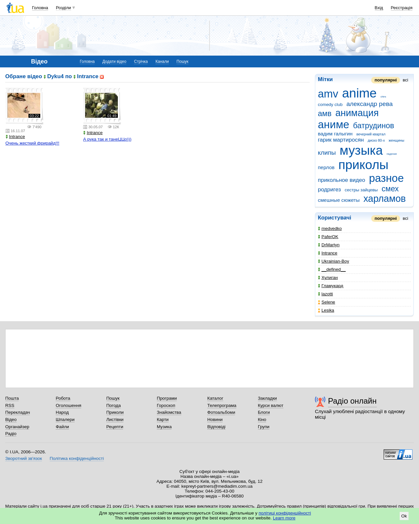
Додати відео (114, 61)
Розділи (63, 7)
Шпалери (65, 419)
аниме (333, 124)
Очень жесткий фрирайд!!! (33, 143)
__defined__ (332, 269)
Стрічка (141, 61)
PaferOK (328, 236)
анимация (356, 113)
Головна (40, 7)
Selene (326, 302)
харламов (384, 198)
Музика (164, 426)
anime (359, 93)
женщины (396, 140)
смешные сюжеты (339, 200)
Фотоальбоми (221, 412)
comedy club (330, 104)
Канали (162, 61)
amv (328, 94)
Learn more (284, 517)
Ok (404, 516)
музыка (361, 150)
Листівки (115, 419)
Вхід (379, 7)
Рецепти (114, 426)
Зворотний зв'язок (23, 458)
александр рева (369, 103)
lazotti (325, 293)
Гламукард (330, 285)
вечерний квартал (371, 134)
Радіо (10, 433)
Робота (63, 398)
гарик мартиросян (341, 140)
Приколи (115, 412)
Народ (62, 412)
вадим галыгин (335, 133)
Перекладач (17, 412)
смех (390, 188)
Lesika (326, 310)
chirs (383, 96)
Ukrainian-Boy (333, 261)
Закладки (267, 398)
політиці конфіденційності (285, 513)
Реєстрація (401, 7)
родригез (329, 189)
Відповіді (216, 426)
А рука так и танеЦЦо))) (107, 139)
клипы (327, 152)
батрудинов (373, 125)
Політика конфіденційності (77, 458)
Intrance (327, 253)
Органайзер (17, 426)
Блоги (264, 412)
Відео (11, 419)
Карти (163, 419)
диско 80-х (376, 140)
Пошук (182, 61)
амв (325, 113)
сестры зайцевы (361, 189)
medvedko (330, 228)
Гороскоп (166, 405)
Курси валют (270, 405)
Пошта (12, 398)
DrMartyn (328, 244)
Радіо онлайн (352, 400)
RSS (9, 405)
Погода (113, 405)
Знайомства (169, 412)
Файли (62, 426)
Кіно (262, 419)
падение (392, 153)
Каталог (215, 398)
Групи (263, 426)
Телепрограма (221, 405)
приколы (363, 165)
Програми (167, 398)
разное (386, 178)
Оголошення (68, 405)
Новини (215, 419)
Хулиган (328, 277)
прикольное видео (341, 180)
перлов (326, 167)
